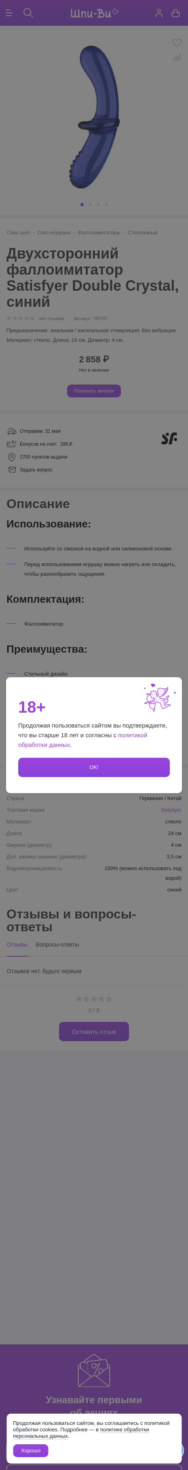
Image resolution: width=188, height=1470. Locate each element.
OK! (93, 767)
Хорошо (30, 1450)
